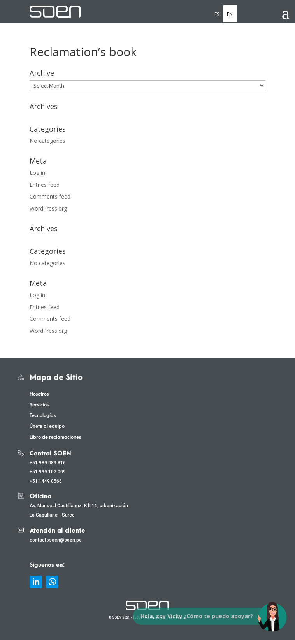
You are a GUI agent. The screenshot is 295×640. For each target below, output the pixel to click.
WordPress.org (48, 208)
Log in (37, 172)
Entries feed (45, 184)
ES (216, 14)
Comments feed (50, 196)
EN (230, 14)
